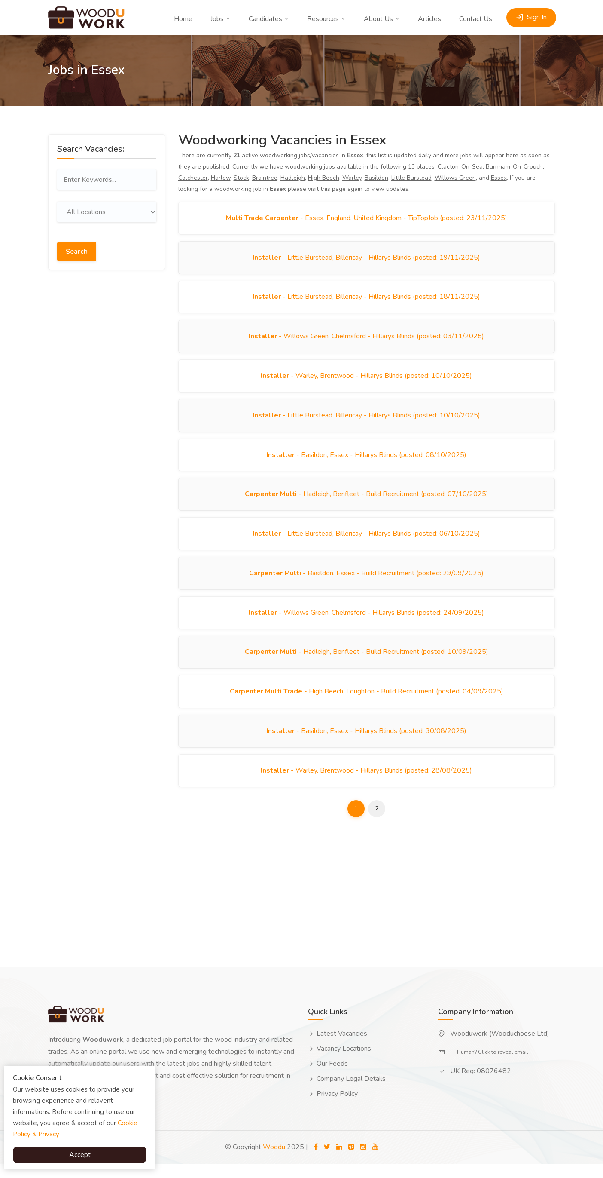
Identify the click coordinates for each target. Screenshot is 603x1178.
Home (183, 19)
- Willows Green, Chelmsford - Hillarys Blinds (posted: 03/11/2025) (366, 339)
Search (77, 250)
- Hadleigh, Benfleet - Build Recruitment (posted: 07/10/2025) (366, 501)
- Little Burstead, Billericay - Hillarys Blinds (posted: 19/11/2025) (366, 259)
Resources (323, 19)
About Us (378, 19)
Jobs (217, 19)
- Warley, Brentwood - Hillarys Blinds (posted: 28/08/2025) (366, 784)
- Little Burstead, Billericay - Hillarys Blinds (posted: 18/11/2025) (366, 299)
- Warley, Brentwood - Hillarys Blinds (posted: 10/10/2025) (366, 380)
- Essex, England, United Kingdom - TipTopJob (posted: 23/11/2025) (366, 218)
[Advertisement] (106, 411)
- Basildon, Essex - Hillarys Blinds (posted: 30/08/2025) (366, 744)
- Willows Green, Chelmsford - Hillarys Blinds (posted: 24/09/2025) (366, 622)
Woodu (274, 1161)
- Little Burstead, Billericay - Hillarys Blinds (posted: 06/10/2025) (366, 541)
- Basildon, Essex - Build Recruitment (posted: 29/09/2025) (366, 582)
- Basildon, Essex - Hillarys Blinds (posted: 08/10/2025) (366, 461)
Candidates (265, 19)
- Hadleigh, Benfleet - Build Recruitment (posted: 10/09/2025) (366, 663)
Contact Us (475, 19)
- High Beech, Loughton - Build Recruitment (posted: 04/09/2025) (366, 703)
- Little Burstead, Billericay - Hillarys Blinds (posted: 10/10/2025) (366, 420)
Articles (429, 19)
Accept (80, 1155)
